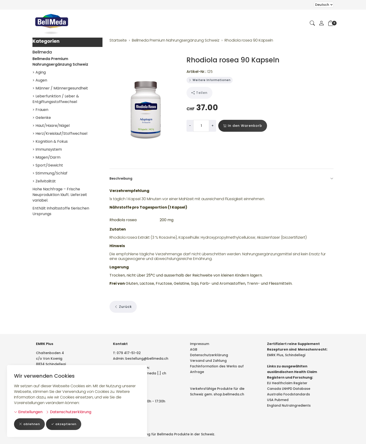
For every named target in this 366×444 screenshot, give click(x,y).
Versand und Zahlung (208, 360)
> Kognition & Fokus (50, 141)
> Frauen (40, 109)
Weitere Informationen (210, 80)
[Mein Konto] (321, 23)
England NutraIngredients (289, 405)
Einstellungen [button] (28, 411)
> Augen (39, 80)
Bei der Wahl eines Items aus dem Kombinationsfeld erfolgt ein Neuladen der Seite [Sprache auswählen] (324, 4)
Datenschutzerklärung (68, 411)
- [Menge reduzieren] (190, 125)
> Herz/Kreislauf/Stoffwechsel (59, 133)
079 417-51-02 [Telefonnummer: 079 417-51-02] (129, 353)
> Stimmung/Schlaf (49, 173)
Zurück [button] (123, 316)
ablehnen (30, 424)
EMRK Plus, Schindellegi (286, 355)
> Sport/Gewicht (47, 165)
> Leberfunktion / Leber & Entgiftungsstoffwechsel (55, 98)
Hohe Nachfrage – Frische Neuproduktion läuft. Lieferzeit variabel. (59, 194)
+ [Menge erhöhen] (212, 125)
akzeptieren (66, 424)
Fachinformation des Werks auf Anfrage (217, 369)
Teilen (199, 92)
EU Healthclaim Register (287, 383)
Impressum (199, 343)
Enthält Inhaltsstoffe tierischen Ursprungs (60, 211)
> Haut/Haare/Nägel (51, 125)
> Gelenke (41, 117)
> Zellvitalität (44, 181)
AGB (193, 349)
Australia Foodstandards (288, 394)
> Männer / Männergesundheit (60, 88)
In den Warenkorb (242, 125)
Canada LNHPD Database (288, 388)
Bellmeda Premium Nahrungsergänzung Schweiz (60, 61)
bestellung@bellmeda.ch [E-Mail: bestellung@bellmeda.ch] (146, 358)
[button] (312, 24)
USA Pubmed (278, 400)
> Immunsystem (47, 149)
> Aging (39, 72)
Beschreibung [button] (221, 178)
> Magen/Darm (46, 157)
